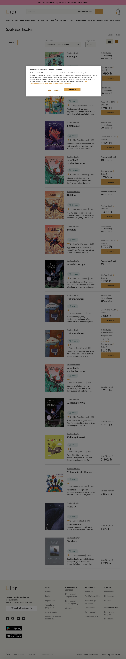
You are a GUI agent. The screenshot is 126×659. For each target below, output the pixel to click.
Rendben (72, 89)
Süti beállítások (54, 90)
